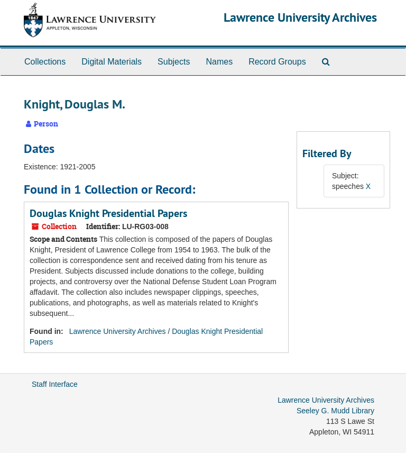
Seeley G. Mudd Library (335, 410)
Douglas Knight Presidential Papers (108, 213)
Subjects (174, 61)
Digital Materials (111, 61)
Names (219, 61)
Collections (45, 61)
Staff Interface (55, 384)
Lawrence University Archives (300, 17)
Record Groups (277, 61)
